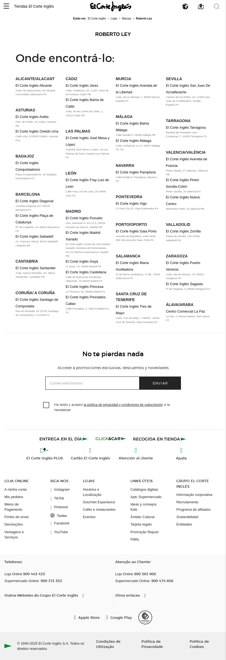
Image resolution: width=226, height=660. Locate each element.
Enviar (160, 383)
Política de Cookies (199, 644)
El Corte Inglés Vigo (131, 203)
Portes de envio (16, 517)
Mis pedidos (13, 497)
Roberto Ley (113, 34)
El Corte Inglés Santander (36, 268)
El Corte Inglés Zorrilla (183, 231)
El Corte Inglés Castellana (86, 272)
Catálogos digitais (144, 489)
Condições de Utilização (108, 644)
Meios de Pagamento (13, 507)
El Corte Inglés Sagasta (184, 284)
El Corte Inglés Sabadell (34, 236)
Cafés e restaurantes (99, 509)
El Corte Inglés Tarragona (186, 127)
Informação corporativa (194, 495)
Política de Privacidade (152, 644)
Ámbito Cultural (142, 517)
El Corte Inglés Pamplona (136, 172)
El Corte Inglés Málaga (133, 141)
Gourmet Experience (99, 502)
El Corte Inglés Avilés (32, 117)
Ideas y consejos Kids (143, 507)
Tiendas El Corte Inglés (34, 6)
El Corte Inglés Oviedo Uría (37, 131)
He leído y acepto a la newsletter (112, 407)
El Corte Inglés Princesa (84, 287)
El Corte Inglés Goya (82, 261)
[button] (6, 6)
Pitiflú (134, 539)
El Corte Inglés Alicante (34, 85)
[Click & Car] (111, 438)
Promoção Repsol (144, 532)
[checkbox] (46, 405)
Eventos (89, 517)
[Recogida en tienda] (159, 438)
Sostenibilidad (187, 517)
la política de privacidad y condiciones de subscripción (123, 405)
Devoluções (13, 524)
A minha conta (15, 489)
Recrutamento (187, 502)
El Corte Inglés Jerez (82, 85)
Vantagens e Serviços (14, 534)
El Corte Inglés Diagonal (35, 201)
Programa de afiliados (193, 509)
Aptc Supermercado (145, 497)
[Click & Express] (64, 438)
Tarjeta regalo (141, 524)
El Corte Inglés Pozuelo (84, 218)
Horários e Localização (92, 492)
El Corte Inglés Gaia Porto (136, 231)
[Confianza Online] (145, 617)
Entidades (184, 524)
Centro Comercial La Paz (185, 311)
